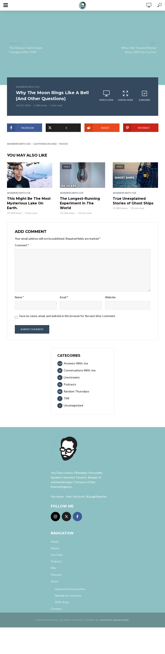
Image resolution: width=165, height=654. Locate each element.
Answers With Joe (28, 86)
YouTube (57, 554)
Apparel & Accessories (70, 588)
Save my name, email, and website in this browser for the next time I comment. (67, 316)
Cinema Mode (125, 95)
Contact (56, 608)
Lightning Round (44, 143)
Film (53, 568)
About (55, 548)
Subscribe (144, 95)
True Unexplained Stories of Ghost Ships (133, 200)
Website (110, 297)
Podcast (56, 561)
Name (19, 297)
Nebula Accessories (68, 595)
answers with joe (19, 143)
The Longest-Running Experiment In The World (80, 203)
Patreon (56, 574)
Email (64, 297)
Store (54, 581)
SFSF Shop (62, 602)
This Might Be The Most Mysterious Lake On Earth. (29, 203)
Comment (22, 245)
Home (55, 541)
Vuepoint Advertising (114, 620)
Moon (63, 143)
